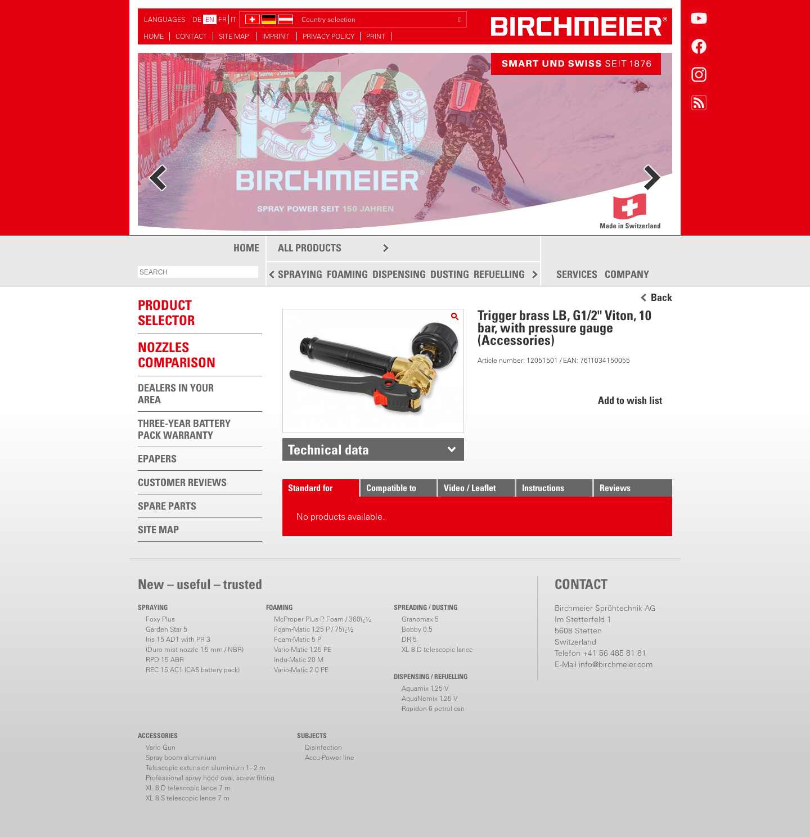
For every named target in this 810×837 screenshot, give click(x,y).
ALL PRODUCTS (309, 248)
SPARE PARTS (167, 506)
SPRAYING (300, 274)
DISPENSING (399, 274)
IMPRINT (276, 36)
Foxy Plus (160, 619)
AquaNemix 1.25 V (429, 698)
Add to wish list (630, 400)
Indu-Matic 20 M (298, 659)
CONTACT (191, 36)
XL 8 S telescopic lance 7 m (188, 798)
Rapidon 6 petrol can (433, 708)
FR (222, 19)
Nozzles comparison (176, 354)
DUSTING (449, 274)
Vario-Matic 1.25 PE (302, 649)
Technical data (328, 449)
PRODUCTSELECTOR (166, 312)
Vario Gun (161, 747)
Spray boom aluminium (181, 757)
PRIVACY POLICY (328, 36)
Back (661, 297)
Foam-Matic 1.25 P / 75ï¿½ (313, 629)
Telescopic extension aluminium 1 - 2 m (206, 767)
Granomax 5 (420, 619)
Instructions (543, 487)
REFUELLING (499, 274)
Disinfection (323, 747)
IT (233, 19)
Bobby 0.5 (417, 629)
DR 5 (409, 639)
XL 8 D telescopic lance (437, 649)
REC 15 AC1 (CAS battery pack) (193, 669)
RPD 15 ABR (165, 659)
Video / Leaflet (470, 487)
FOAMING (347, 274)
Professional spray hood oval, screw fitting (210, 777)
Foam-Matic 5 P (297, 639)
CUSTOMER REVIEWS (182, 482)
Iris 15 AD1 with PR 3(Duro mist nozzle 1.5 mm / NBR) (195, 644)
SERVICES (576, 274)
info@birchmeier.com (615, 664)
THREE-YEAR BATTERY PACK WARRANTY (184, 429)
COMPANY (627, 274)
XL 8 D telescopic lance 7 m (188, 788)
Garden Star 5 (166, 629)
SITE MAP (234, 36)
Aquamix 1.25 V (425, 688)
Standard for (310, 487)
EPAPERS (157, 459)
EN (209, 19)
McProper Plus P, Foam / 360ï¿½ (322, 619)
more (186, 86)
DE (196, 19)
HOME (153, 36)
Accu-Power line (329, 757)
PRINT (375, 36)
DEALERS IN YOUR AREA (176, 394)
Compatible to (391, 487)
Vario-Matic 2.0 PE (301, 669)
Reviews (615, 487)
